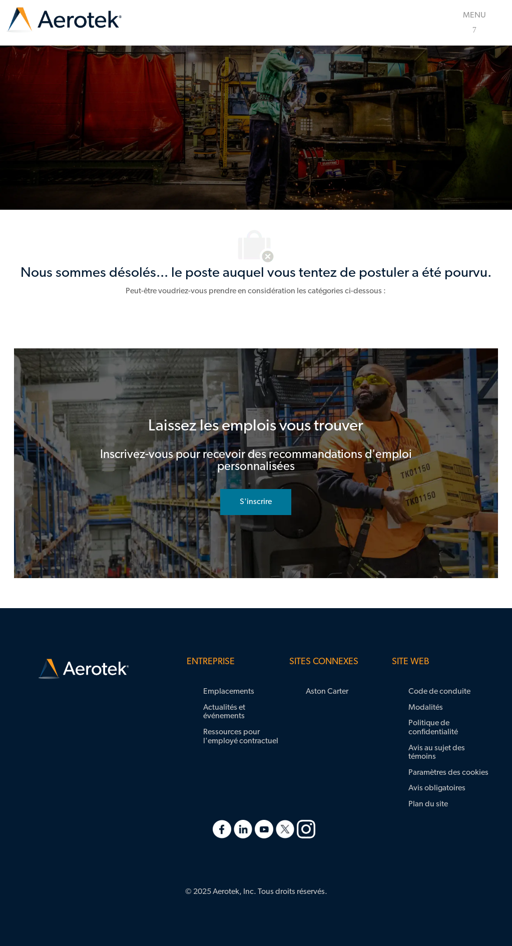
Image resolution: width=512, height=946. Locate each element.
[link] (64, 20)
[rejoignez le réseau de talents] (255, 502)
